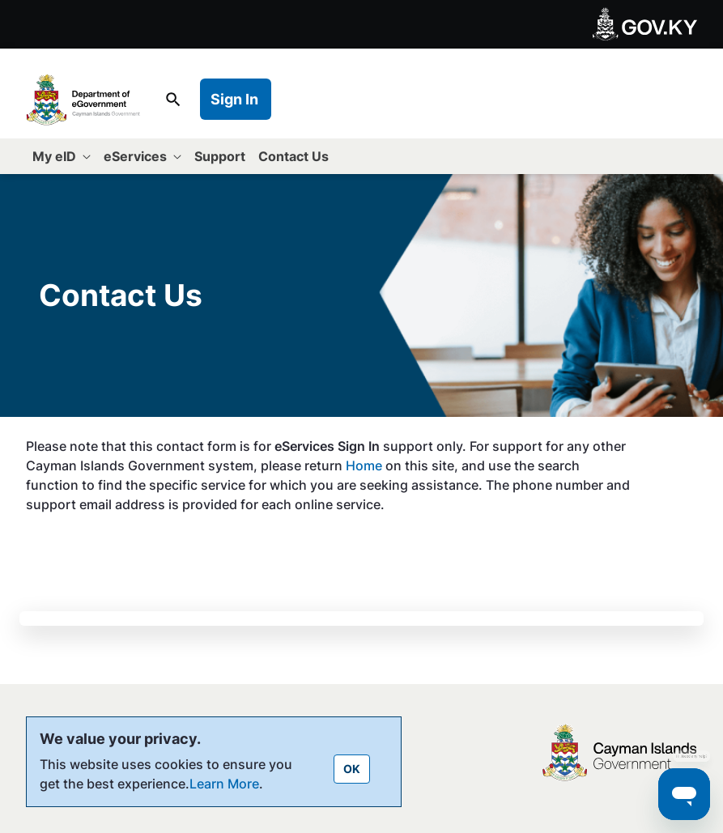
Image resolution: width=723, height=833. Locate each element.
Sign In (234, 99)
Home (365, 465)
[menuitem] (61, 156)
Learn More (224, 784)
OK (351, 769)
